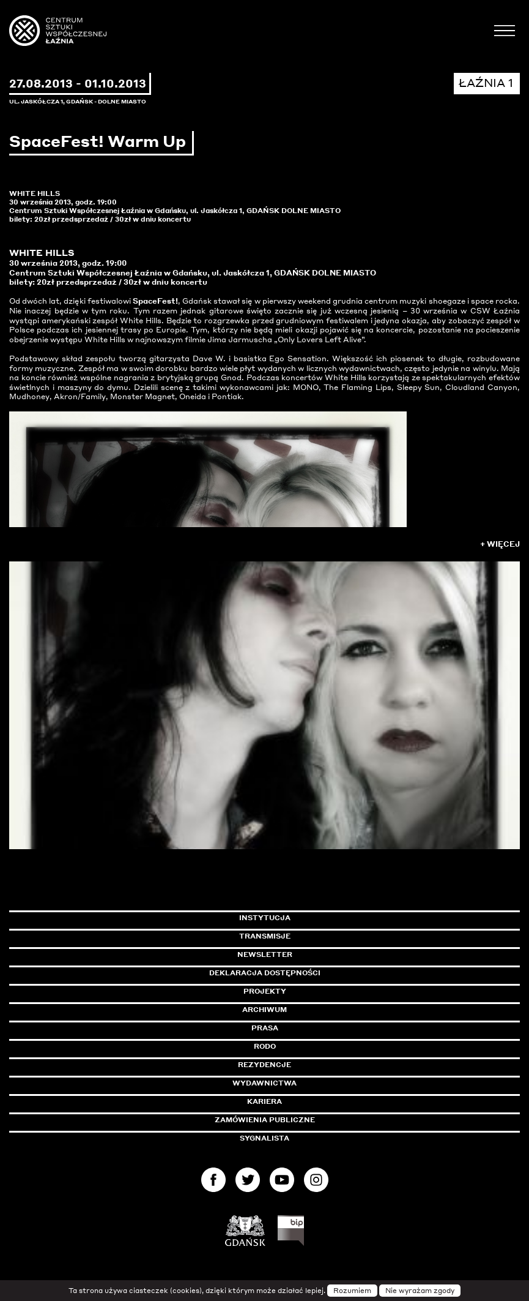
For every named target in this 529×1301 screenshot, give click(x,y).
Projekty (264, 991)
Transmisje (316, 936)
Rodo (265, 1046)
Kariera (264, 1101)
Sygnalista (264, 1138)
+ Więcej (500, 544)
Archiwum (264, 1009)
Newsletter (264, 954)
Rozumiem (352, 1290)
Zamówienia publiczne (292, 1119)
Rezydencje (264, 1064)
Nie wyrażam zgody (419, 1290)
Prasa (264, 1028)
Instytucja (264, 917)
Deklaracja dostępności (264, 973)
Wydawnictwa (264, 1083)
